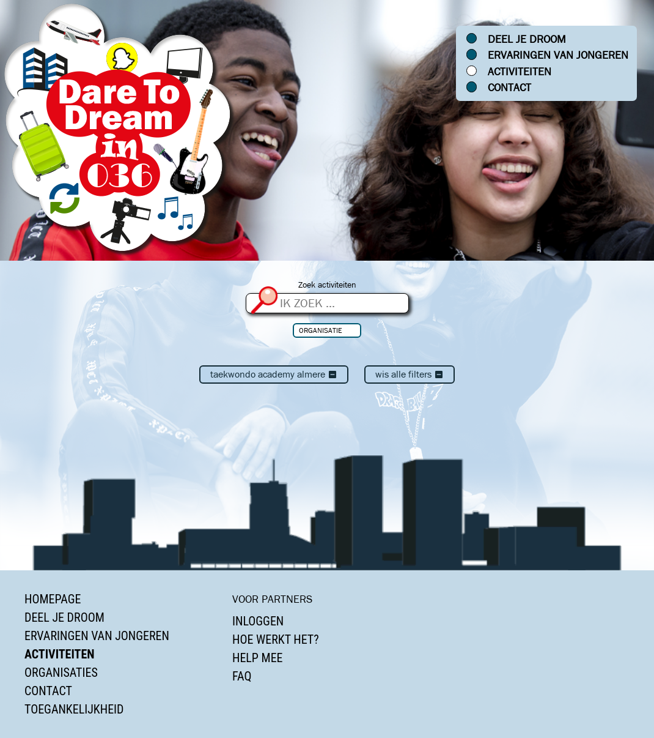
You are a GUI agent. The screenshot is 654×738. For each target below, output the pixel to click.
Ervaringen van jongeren (558, 55)
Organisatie (320, 330)
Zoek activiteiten (327, 284)
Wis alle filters (409, 374)
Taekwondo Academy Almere (273, 374)
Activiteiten (519, 71)
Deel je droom (527, 39)
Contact (509, 87)
